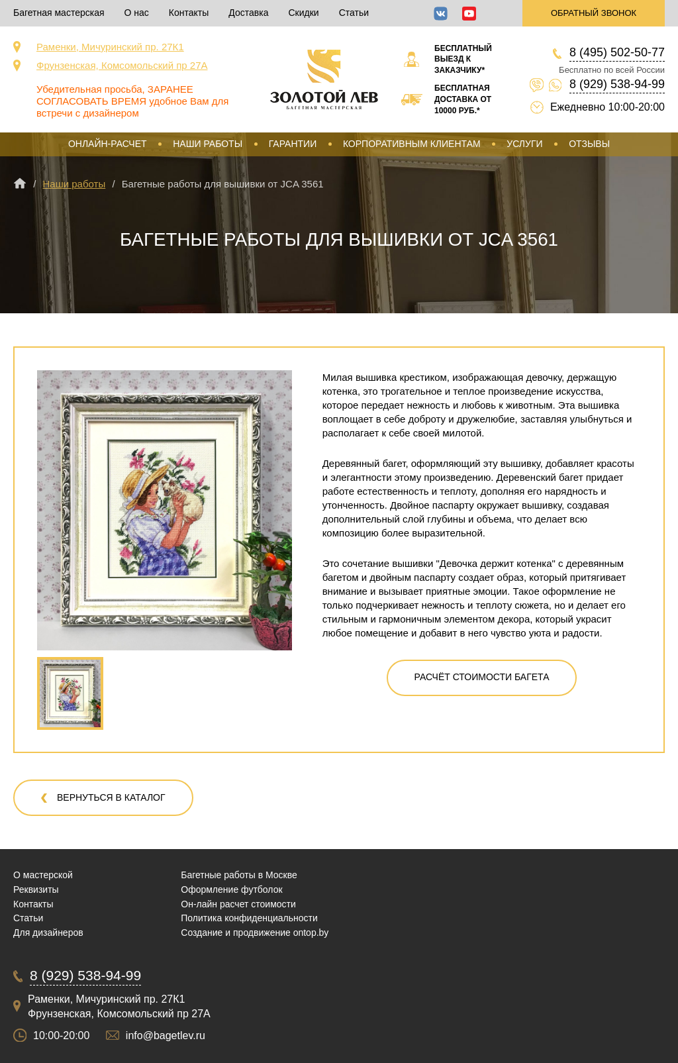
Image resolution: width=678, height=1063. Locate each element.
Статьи (354, 12)
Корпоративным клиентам (412, 143)
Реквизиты (36, 889)
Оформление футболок (231, 889)
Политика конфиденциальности (249, 918)
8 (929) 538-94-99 (617, 84)
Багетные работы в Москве (239, 875)
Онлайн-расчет (107, 143)
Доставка (248, 12)
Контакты (189, 12)
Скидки (303, 12)
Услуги (524, 143)
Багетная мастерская (59, 12)
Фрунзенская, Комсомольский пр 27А (122, 65)
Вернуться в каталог (111, 797)
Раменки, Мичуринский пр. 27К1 (110, 46)
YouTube (469, 14)
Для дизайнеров (48, 932)
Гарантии (293, 143)
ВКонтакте (441, 14)
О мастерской (43, 875)
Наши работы (207, 143)
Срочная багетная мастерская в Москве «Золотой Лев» (324, 79)
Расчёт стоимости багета (482, 677)
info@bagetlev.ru (165, 1035)
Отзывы (589, 143)
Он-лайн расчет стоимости (238, 904)
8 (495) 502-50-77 (617, 52)
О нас (136, 12)
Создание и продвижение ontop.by (254, 932)
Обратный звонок (593, 13)
